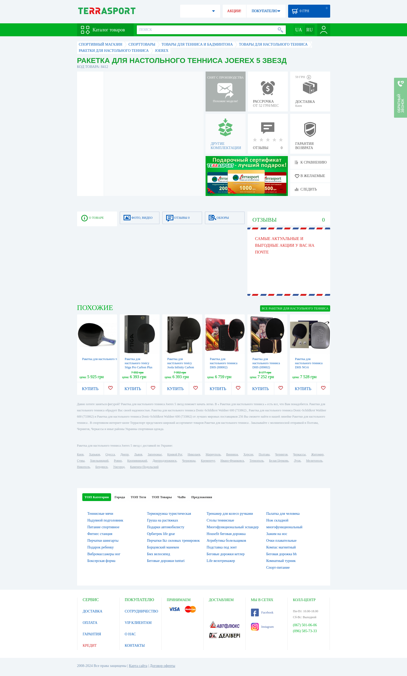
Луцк (297, 460)
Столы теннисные (220, 520)
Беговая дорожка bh (281, 554)
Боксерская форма (101, 561)
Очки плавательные (281, 541)
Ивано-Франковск (232, 460)
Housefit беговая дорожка (226, 534)
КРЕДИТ (90, 645)
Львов (138, 454)
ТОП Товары (162, 497)
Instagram (262, 627)
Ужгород (119, 467)
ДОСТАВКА (93, 611)
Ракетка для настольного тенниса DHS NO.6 (309, 363)
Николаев (194, 454)
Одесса (110, 454)
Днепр (124, 454)
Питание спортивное (103, 527)
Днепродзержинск (165, 460)
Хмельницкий (99, 460)
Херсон (248, 454)
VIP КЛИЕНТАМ (138, 623)
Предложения (201, 497)
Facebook (262, 612)
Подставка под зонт (222, 547)
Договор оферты (162, 666)
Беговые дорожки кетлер (226, 554)
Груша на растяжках (162, 520)
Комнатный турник (281, 561)
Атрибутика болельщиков (226, 541)
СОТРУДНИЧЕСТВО (141, 611)
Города (119, 497)
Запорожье (155, 454)
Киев (80, 454)
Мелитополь (314, 460)
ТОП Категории (97, 497)
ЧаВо (182, 497)
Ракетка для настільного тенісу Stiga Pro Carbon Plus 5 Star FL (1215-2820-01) (139, 367)
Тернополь (256, 460)
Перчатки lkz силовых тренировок (173, 541)
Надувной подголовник (105, 520)
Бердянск (102, 467)
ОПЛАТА (90, 623)
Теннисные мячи (100, 514)
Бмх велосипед (158, 554)
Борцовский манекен (163, 547)
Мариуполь (213, 454)
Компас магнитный (281, 547)
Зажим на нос (276, 534)
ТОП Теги (138, 497)
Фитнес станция (99, 534)
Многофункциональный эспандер (233, 527)
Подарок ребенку (100, 547)
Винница (232, 454)
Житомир (317, 454)
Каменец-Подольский (144, 467)
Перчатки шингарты (103, 541)
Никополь (83, 467)
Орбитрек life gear (161, 534)
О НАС (130, 634)
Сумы (81, 460)
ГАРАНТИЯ (92, 634)
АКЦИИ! (234, 11)
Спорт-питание (278, 567)
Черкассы (299, 454)
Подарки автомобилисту (165, 527)
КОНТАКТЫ (135, 645)
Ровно (118, 460)
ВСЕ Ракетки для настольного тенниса (295, 308)
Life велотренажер (221, 561)
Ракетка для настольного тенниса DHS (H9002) (266, 363)
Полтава (264, 454)
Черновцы (188, 460)
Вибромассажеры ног (103, 554)
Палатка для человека (283, 514)
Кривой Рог (174, 454)
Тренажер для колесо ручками (230, 514)
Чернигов (281, 454)
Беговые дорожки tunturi (166, 561)
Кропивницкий (137, 460)
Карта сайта (138, 666)
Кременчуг (208, 460)
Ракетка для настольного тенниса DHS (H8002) (224, 363)
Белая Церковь (278, 460)
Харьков (94, 454)
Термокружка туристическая (169, 514)
